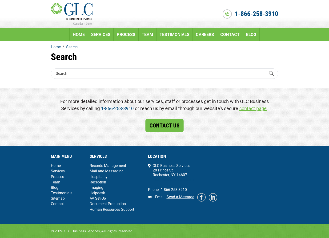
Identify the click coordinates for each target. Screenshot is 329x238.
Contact (230, 34)
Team (147, 34)
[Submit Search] (271, 73)
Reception (98, 182)
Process (126, 34)
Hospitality (99, 177)
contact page (253, 108)
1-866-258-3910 (256, 14)
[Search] (160, 73)
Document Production (108, 204)
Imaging (96, 187)
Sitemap (58, 198)
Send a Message (180, 197)
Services (100, 34)
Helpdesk (97, 193)
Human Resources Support (112, 209)
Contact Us (164, 125)
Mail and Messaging (107, 171)
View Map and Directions (173, 179)
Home (79, 34)
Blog (251, 34)
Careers (205, 34)
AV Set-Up (98, 198)
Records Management (108, 165)
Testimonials (174, 34)
